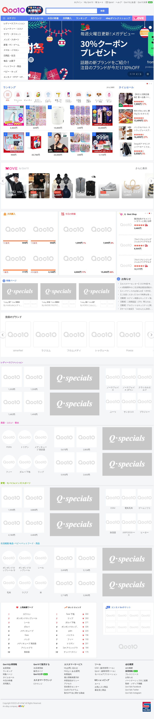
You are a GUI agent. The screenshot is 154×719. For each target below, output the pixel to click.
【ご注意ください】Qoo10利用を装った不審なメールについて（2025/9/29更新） (136, 294)
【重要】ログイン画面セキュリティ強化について (136, 298)
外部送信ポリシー (71, 680)
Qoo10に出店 (130, 2)
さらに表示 (110, 87)
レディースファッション (14, 23)
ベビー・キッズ (10, 71)
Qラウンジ (38, 684)
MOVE (11, 168)
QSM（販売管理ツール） (105, 668)
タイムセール (126, 87)
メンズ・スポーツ (11, 39)
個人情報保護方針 (71, 677)
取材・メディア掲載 (133, 684)
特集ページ (11, 280)
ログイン (78, 2)
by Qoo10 (24, 168)
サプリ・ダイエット (12, 34)
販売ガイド (38, 671)
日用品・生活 (9, 55)
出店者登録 (38, 668)
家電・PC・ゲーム (12, 45)
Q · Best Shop (130, 214)
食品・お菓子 (9, 61)
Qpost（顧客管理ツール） (105, 671)
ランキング (9, 87)
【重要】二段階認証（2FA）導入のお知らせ (136, 302)
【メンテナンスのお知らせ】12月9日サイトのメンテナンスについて (136, 291)
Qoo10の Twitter (132, 690)
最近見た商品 (100, 690)
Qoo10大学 (142, 2)
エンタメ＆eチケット (121, 607)
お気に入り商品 (101, 687)
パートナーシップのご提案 (136, 680)
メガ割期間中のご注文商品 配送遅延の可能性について (136, 287)
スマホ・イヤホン (11, 50)
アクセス (68, 684)
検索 (102, 11)
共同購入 (11, 214)
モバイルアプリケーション (106, 674)
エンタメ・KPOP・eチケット (16, 77)
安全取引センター (71, 687)
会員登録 (6, 668)
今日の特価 (70, 214)
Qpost (111, 2)
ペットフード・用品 (12, 66)
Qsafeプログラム (71, 690)
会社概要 (129, 668)
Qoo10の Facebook (133, 687)
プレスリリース (131, 674)
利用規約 (68, 674)
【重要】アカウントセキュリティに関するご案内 (136, 305)
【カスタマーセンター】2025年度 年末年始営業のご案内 (136, 284)
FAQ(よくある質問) (72, 671)
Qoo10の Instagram (133, 693)
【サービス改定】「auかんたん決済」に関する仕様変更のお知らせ (136, 309)
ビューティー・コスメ (13, 29)
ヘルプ (119, 2)
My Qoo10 (88, 2)
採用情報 (129, 671)
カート (101, 2)
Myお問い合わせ (71, 668)
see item (115, 370)
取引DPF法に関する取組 (74, 693)
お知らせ (126, 279)
